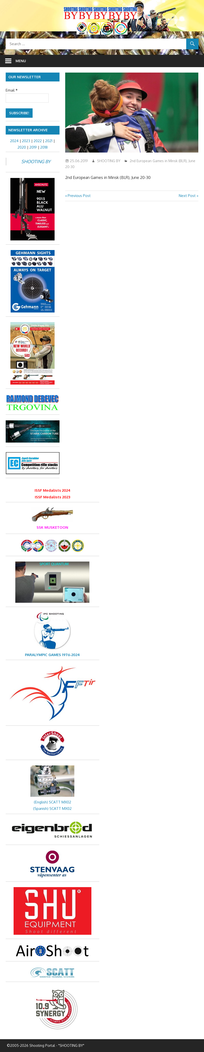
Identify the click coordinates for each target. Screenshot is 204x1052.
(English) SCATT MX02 (52, 802)
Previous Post (79, 195)
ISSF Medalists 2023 (52, 497)
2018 (44, 147)
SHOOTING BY (109, 161)
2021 (48, 140)
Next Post (187, 195)
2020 (22, 147)
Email (12, 90)
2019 (33, 147)
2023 (26, 140)
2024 (14, 140)
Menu (21, 61)
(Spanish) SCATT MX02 (52, 808)
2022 (38, 140)
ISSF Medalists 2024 (52, 490)
